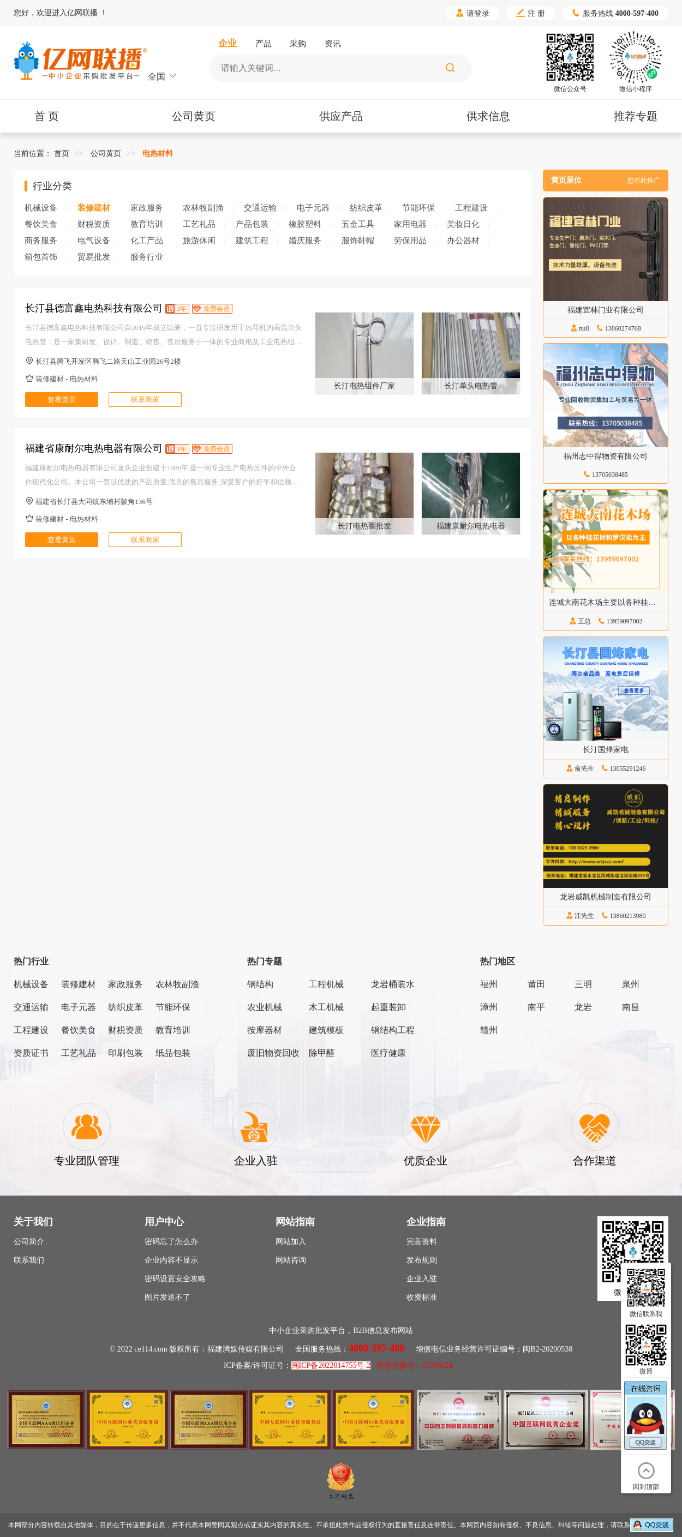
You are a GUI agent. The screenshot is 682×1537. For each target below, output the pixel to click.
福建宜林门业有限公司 (605, 310)
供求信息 (488, 116)
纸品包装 (172, 1053)
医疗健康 (388, 1053)
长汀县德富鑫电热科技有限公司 (94, 308)
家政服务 (146, 207)
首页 (61, 153)
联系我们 (29, 1260)
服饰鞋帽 (358, 240)
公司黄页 (194, 116)
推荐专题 (635, 116)
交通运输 (260, 207)
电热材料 (157, 153)
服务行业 (146, 257)
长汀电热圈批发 (364, 526)
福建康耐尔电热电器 (470, 526)
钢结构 (260, 984)
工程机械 (326, 984)
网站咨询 (291, 1260)
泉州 (630, 984)
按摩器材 (264, 1030)
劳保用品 (410, 240)
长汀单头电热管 (471, 386)
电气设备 (93, 240)
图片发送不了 (167, 1297)
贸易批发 (93, 257)
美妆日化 (463, 224)
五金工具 (358, 224)
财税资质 (93, 224)
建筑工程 (252, 240)
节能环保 (418, 207)
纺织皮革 (366, 207)
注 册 (530, 13)
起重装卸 (388, 1007)
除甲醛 (322, 1053)
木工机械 (326, 1007)
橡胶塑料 (305, 224)
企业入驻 (421, 1279)
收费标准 (421, 1297)
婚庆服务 (305, 240)
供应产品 (341, 116)
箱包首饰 (41, 257)
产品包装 (252, 224)
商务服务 (41, 240)
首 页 (46, 116)
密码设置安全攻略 (175, 1279)
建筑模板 (326, 1030)
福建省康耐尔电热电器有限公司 (94, 448)
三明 (583, 984)
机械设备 (41, 207)
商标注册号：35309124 (414, 1365)
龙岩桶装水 (393, 984)
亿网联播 (82, 13)
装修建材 (93, 207)
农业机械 (264, 1007)
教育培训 (146, 224)
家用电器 (410, 224)
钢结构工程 (393, 1030)
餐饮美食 (41, 224)
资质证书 (31, 1053)
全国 (162, 76)
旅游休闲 (199, 240)
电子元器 (313, 207)
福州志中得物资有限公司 (606, 456)
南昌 (630, 1007)
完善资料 (421, 1242)
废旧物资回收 (273, 1053)
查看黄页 (61, 399)
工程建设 (471, 207)
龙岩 (583, 1007)
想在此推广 (643, 180)
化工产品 (146, 240)
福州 (489, 984)
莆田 (536, 984)
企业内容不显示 (171, 1260)
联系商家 (145, 399)
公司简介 (29, 1242)
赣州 (489, 1030)
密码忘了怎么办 (171, 1242)
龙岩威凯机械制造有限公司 (605, 897)
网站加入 (291, 1242)
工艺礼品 (199, 224)
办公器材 (463, 240)
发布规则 (421, 1260)
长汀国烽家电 (606, 750)
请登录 (472, 13)
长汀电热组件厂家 (364, 386)
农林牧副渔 (203, 207)
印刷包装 (125, 1053)
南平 (536, 1007)
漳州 (489, 1007)
